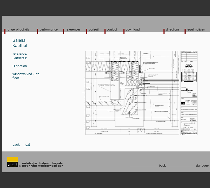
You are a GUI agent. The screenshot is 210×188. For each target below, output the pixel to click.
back (16, 144)
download (133, 29)
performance (49, 29)
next (27, 144)
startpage (188, 165)
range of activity (17, 29)
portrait (94, 29)
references (72, 29)
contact (112, 29)
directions (172, 29)
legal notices (196, 29)
